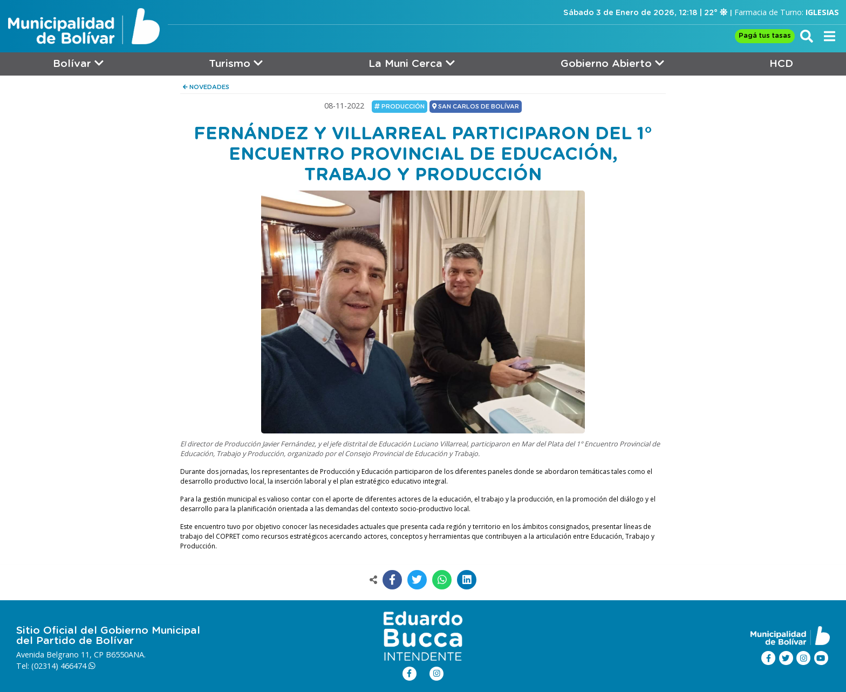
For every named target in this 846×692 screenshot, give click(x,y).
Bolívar (78, 63)
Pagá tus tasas (765, 35)
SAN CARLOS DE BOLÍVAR (475, 106)
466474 (77, 666)
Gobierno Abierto (612, 63)
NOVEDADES (206, 87)
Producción (399, 106)
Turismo (236, 63)
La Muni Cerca (412, 63)
